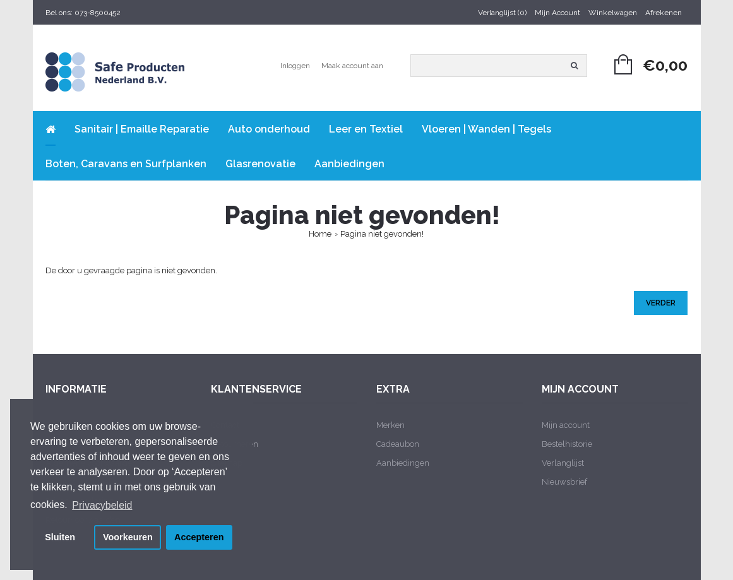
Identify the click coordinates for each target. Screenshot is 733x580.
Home (320, 234)
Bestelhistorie (567, 444)
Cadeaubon (397, 444)
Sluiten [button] (60, 537)
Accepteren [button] (198, 537)
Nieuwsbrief (564, 482)
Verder (661, 303)
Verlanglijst (563, 463)
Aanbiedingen (402, 463)
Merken (390, 425)
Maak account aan (352, 65)
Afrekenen (663, 12)
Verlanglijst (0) (502, 12)
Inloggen (295, 65)
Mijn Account (557, 12)
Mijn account (566, 425)
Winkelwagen (612, 12)
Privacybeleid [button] (102, 505)
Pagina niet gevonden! (382, 234)
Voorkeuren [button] (128, 537)
